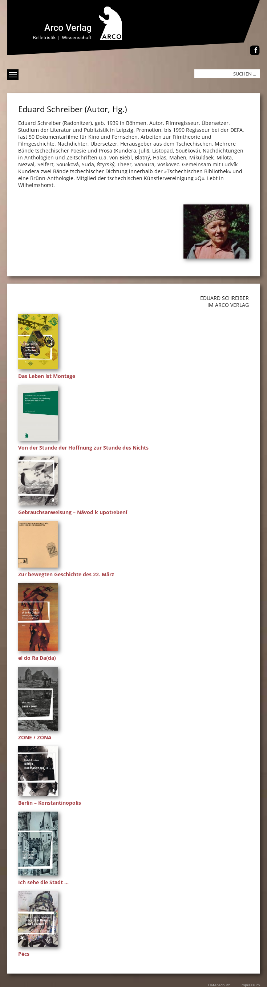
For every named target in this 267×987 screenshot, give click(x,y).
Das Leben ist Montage (46, 376)
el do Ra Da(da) (37, 657)
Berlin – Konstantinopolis (49, 802)
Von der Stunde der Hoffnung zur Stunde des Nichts (83, 447)
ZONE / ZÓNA (35, 737)
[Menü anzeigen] (13, 74)
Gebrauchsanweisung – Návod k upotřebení (72, 512)
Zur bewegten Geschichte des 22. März (66, 574)
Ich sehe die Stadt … (43, 882)
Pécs (23, 953)
